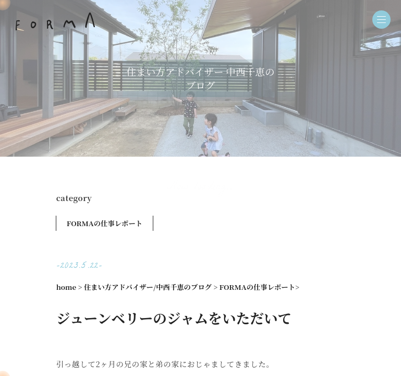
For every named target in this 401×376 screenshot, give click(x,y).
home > (69, 287)
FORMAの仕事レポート (104, 223)
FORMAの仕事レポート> (259, 287)
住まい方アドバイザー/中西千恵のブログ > (150, 287)
